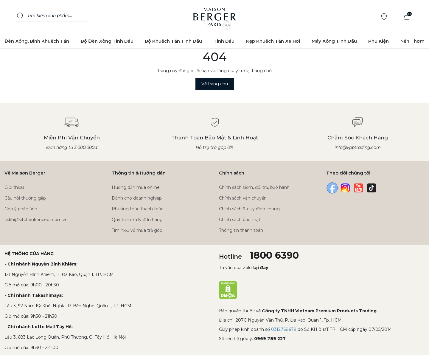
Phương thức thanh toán (138, 209)
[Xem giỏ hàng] (406, 17)
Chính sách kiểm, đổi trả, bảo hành (254, 187)
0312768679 (283, 329)
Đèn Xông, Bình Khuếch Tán (36, 41)
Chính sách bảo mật (239, 219)
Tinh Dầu (224, 41)
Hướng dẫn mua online (136, 187)
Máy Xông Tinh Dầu (334, 41)
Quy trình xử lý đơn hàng (137, 219)
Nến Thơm (412, 41)
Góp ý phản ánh (20, 209)
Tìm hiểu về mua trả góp (137, 230)
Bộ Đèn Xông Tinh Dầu (107, 41)
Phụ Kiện (378, 41)
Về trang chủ (214, 84)
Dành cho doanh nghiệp (137, 198)
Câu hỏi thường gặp (25, 198)
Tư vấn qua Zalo (243, 267)
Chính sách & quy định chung (249, 209)
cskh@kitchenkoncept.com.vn (36, 219)
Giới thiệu (14, 187)
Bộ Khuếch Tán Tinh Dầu (173, 41)
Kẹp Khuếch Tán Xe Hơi (273, 41)
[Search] (20, 16)
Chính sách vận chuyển (243, 198)
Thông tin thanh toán (241, 230)
